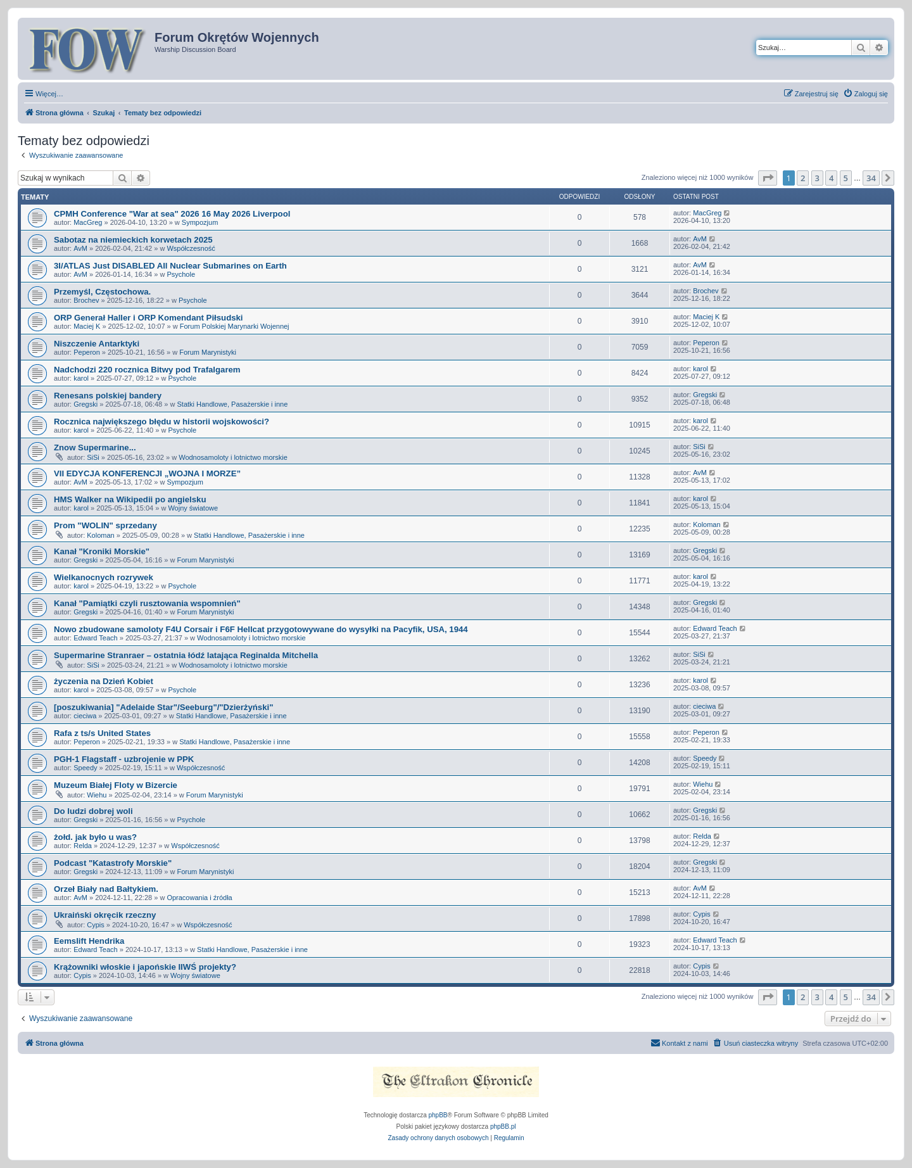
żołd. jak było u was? (95, 837)
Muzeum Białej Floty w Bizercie (115, 785)
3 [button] (817, 178)
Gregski (85, 404)
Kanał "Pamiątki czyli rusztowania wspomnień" (147, 603)
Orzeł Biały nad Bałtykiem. (106, 889)
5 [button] (846, 178)
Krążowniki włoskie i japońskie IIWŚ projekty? (145, 967)
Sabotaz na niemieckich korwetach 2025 (133, 239)
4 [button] (831, 178)
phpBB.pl (503, 1126)
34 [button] (871, 178)
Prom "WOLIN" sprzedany (105, 525)
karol (81, 378)
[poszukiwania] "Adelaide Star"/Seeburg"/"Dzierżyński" (163, 707)
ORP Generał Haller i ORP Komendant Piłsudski (148, 317)
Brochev (86, 300)
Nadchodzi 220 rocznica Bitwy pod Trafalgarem (147, 369)
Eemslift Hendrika (89, 941)
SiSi (93, 457)
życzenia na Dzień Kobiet (103, 681)
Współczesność (191, 248)
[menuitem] (865, 93)
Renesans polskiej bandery (108, 395)
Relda (82, 845)
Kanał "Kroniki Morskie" (101, 551)
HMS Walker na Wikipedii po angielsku (130, 499)
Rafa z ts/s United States (102, 733)
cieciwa (84, 716)
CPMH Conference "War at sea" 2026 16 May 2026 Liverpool (172, 214)
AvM (80, 248)
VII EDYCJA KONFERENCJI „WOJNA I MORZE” (147, 473)
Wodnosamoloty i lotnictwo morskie (233, 457)
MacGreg (87, 222)
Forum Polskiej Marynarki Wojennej (234, 326)
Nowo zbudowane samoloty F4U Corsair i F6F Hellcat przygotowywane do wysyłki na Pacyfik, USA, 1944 (261, 629)
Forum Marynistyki (207, 352)
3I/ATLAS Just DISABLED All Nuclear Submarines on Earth (170, 265)
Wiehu (96, 795)
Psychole (181, 274)
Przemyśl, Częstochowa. (102, 291)
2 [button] (803, 178)
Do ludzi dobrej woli (93, 811)
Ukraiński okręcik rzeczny (105, 915)
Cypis (95, 925)
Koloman (100, 535)
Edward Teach (95, 638)
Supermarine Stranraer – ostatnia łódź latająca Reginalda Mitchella (186, 655)
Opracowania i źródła (199, 897)
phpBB (438, 1115)
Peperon (86, 352)
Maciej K (86, 326)
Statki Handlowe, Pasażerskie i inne (232, 404)
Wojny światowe (193, 508)
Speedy (85, 767)
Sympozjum (200, 222)
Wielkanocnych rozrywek (103, 577)
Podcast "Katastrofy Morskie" (113, 863)
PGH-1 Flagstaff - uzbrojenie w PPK (124, 759)
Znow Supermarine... (95, 447)
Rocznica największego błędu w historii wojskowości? (161, 421)
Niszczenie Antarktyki (96, 343)
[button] (767, 178)
